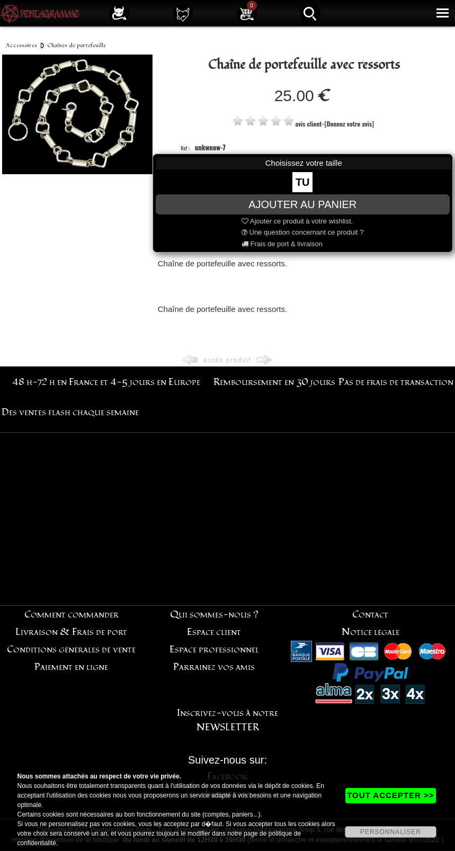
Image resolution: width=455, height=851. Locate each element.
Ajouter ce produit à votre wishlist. (297, 221)
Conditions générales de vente (71, 649)
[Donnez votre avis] (348, 123)
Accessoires (21, 45)
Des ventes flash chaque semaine (70, 412)
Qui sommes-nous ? (214, 614)
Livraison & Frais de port (71, 632)
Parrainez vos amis (214, 667)
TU (303, 182)
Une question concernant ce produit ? (303, 232)
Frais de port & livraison (282, 244)
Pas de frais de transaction (395, 382)
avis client (309, 123)
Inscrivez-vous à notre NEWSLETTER (227, 720)
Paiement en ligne (71, 667)
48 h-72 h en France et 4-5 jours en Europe (106, 382)
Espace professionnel (214, 649)
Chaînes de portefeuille (76, 45)
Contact (370, 614)
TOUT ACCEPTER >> (390, 795)
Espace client (214, 632)
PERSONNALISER (390, 832)
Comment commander (71, 614)
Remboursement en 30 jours (274, 382)
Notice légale (370, 632)
